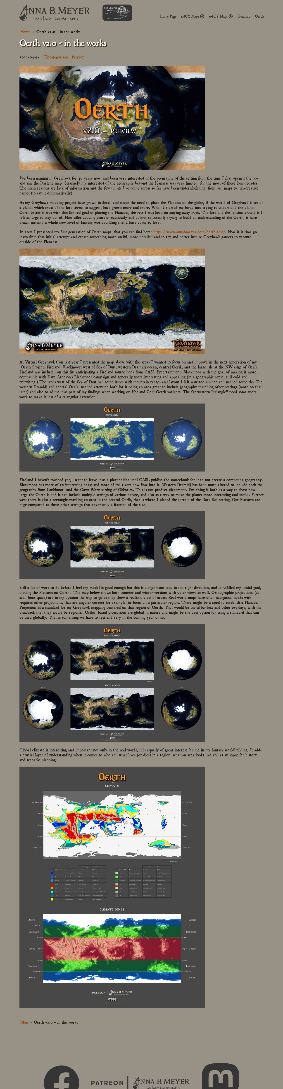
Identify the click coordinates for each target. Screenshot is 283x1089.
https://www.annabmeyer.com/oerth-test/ (189, 231)
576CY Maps (193, 16)
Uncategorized (56, 57)
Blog (24, 1022)
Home (25, 31)
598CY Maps (221, 16)
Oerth (259, 16)
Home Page (168, 16)
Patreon (78, 57)
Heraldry (244, 16)
